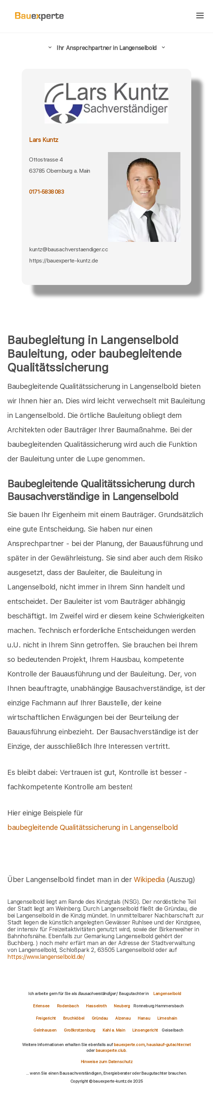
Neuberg (122, 1005)
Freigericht (46, 1018)
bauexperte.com (129, 1044)
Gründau (100, 1018)
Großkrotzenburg (79, 1030)
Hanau (144, 1018)
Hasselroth (96, 1005)
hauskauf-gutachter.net (168, 1044)
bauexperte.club (111, 1050)
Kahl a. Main (114, 1030)
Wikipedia (150, 879)
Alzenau (122, 1018)
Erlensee (41, 1005)
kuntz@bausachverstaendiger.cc (68, 249)
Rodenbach (68, 1005)
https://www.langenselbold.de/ (45, 956)
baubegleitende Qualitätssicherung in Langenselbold (92, 827)
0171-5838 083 (46, 192)
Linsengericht (145, 1030)
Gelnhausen (45, 1030)
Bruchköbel (73, 1018)
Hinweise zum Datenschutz (106, 1061)
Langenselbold (167, 993)
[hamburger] (200, 16)
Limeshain (167, 1018)
